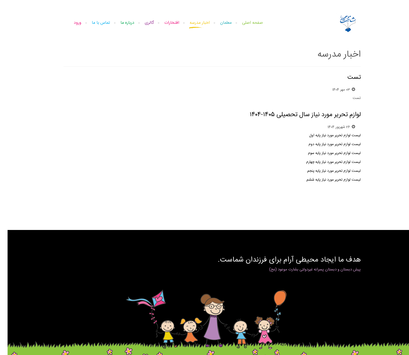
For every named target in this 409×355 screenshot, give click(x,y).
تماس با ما (93, 22)
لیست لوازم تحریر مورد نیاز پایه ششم (326, 180)
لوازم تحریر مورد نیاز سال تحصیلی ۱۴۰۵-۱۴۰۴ (297, 115)
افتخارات (164, 22)
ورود (70, 22)
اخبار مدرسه (192, 22)
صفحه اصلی (244, 22)
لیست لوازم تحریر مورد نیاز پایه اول (327, 135)
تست (346, 77)
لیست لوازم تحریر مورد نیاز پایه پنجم (326, 171)
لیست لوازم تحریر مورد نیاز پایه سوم (326, 153)
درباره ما (120, 22)
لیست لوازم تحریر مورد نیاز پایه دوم (327, 144)
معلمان (218, 22)
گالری (141, 22)
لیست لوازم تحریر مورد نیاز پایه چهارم (326, 162)
